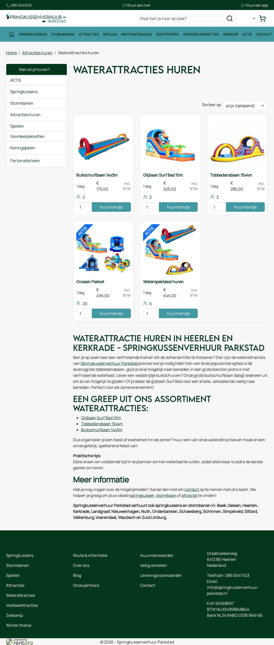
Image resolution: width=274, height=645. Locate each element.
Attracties (89, 34)
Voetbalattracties (22, 605)
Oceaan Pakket (90, 281)
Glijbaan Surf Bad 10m (163, 175)
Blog (77, 575)
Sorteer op (211, 104)
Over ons (81, 565)
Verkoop (230, 34)
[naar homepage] (36, 18)
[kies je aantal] (84, 207)
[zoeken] (229, 18)
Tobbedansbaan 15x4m (231, 175)
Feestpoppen (167, 34)
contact (192, 489)
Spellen (110, 34)
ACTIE (15, 80)
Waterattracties (20, 595)
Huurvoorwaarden (156, 555)
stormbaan (166, 495)
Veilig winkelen (153, 565)
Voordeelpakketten (201, 34)
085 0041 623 (237, 575)
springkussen (142, 495)
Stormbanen (63, 34)
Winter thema (18, 625)
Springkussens (33, 34)
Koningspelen (22, 148)
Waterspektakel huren (163, 281)
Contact (264, 34)
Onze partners (86, 585)
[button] (59, 91)
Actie (247, 34)
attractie (189, 495)
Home (11, 52)
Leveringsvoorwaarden (161, 575)
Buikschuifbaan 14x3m (97, 175)
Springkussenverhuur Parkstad (109, 363)
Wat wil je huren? (30, 69)
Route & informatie (90, 555)
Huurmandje (111, 207)
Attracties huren (37, 52)
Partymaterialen (136, 34)
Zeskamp (14, 615)
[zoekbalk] (187, 18)
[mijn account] (250, 18)
